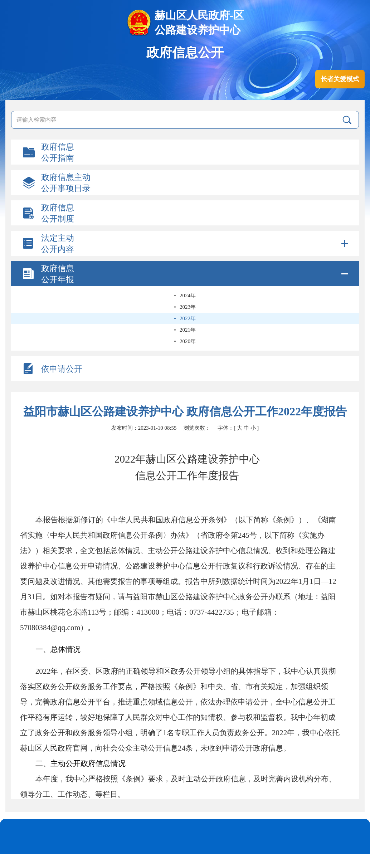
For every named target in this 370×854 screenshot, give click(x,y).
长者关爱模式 (340, 79)
